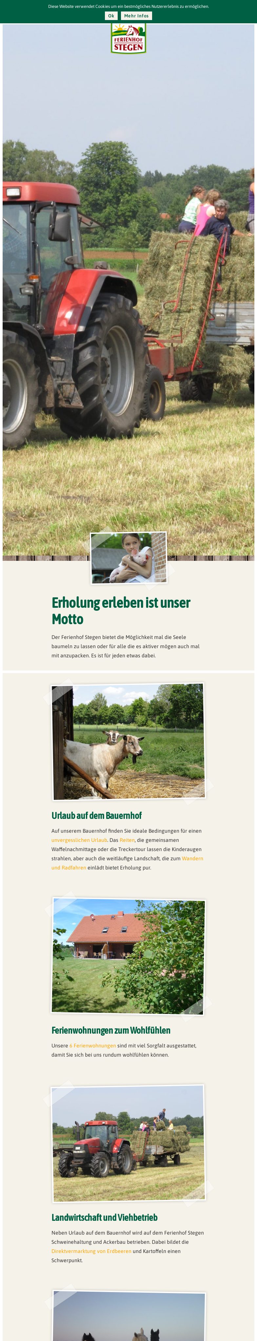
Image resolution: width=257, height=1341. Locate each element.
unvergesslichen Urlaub (79, 840)
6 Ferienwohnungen (92, 1045)
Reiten (127, 840)
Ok (111, 15)
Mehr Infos (136, 15)
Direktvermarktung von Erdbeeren (91, 1251)
